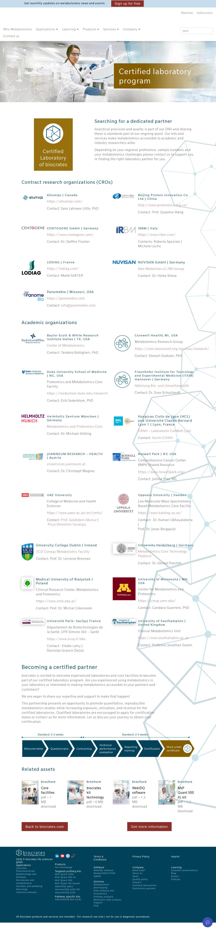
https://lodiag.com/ (63, 275)
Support (98, 909)
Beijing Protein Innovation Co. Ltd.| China (163, 203)
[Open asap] (207, 922)
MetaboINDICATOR (104, 880)
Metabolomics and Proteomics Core (74, 433)
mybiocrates (205, 13)
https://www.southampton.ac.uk (163, 644)
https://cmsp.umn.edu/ (157, 607)
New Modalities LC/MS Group (161, 275)
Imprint (175, 863)
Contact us (11, 36)
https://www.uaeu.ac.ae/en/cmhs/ (75, 519)
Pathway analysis (103, 903)
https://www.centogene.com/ (70, 241)
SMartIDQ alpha (64, 893)
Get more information (149, 833)
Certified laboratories (144, 891)
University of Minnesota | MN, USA (163, 587)
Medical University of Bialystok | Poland (64, 588)
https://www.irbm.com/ (157, 241)
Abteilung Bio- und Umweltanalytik (162, 392)
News (135, 883)
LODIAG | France (61, 269)
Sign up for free (127, 3)
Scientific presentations (184, 876)
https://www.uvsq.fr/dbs (66, 645)
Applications (45, 29)
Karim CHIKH (162, 444)
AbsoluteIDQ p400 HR (67, 896)
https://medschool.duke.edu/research (77, 400)
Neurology (22, 895)
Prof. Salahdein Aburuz (79, 526)
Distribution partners (144, 895)
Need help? (138, 876)
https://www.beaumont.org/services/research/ (172, 355)
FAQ (96, 912)
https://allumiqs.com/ (65, 208)
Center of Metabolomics (65, 352)
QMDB (97, 883)
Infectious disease (26, 898)
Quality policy (140, 886)
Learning (69, 29)
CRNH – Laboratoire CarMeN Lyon (164, 437)
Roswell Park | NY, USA (157, 460)
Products (89, 29)
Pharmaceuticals (25, 877)
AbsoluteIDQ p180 (65, 899)
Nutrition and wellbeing (29, 892)
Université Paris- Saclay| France (74, 627)
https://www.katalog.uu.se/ (160, 519)
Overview (21, 874)
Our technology (63, 873)
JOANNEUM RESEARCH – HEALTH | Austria (75, 462)
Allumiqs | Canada (62, 201)
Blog (173, 880)
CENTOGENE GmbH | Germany (73, 235)
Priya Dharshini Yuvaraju (67, 531)
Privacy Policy (141, 863)
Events (175, 883)
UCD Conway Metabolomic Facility (63, 558)
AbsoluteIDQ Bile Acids (68, 906)
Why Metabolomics (17, 29)
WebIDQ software (103, 876)
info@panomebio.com (78, 312)
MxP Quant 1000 (64, 881)
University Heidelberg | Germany (166, 551)
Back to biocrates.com (44, 833)
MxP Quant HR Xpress (67, 889)
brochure (48, 788)
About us (137, 880)
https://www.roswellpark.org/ (161, 478)
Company (130, 29)
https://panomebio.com (66, 305)
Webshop (187, 13)
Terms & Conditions (100, 864)
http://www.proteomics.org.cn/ (163, 212)
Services (109, 29)
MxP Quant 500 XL (65, 884)
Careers (136, 889)
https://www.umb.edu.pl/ (56, 608)
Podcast (175, 886)
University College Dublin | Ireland (66, 552)
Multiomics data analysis (108, 906)
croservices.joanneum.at (66, 470)
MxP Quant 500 (63, 886)
